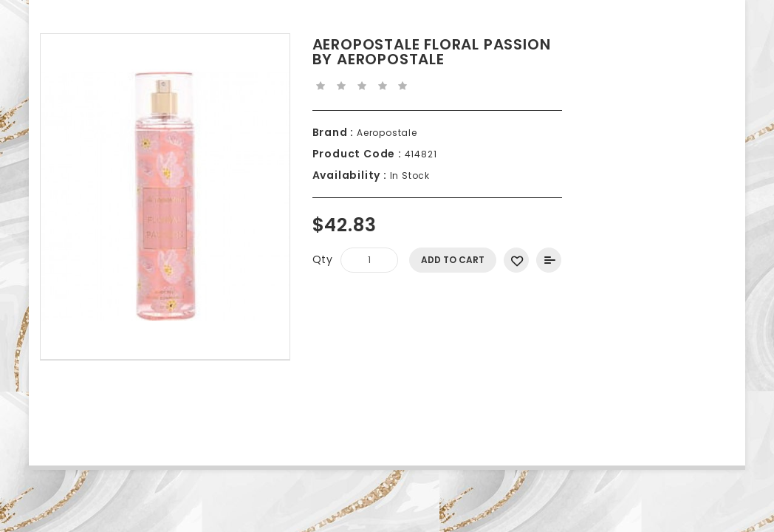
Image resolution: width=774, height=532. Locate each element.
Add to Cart (452, 259)
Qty (322, 259)
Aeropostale (385, 132)
